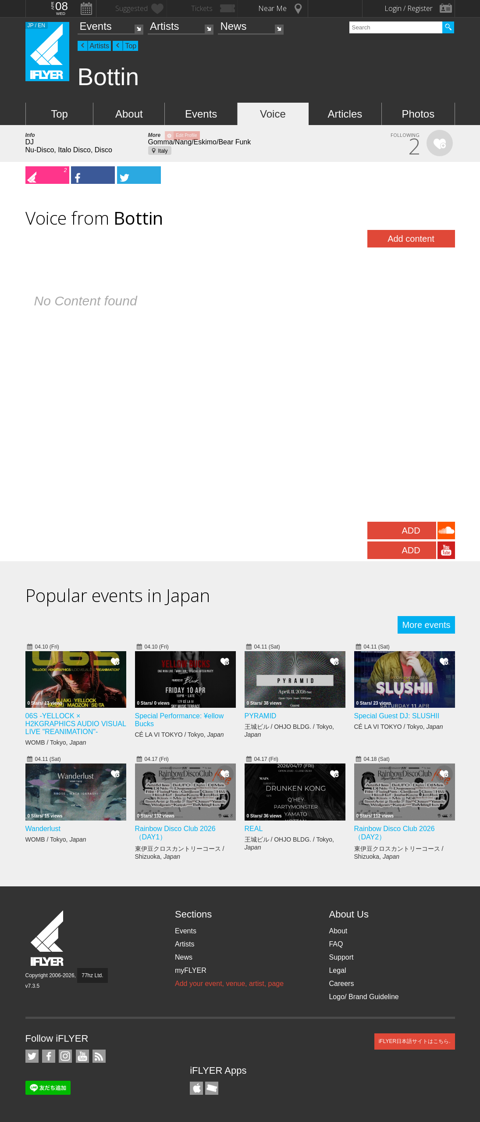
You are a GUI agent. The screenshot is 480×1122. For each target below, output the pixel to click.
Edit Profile (186, 135)
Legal (337, 970)
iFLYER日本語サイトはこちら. (415, 1041)
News (233, 26)
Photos (418, 114)
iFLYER (48, 938)
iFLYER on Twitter (32, 1056)
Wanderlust (42, 828)
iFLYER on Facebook (48, 1056)
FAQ (336, 944)
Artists (164, 26)
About (129, 114)
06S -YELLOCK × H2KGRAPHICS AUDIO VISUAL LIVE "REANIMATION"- (75, 723)
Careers (341, 983)
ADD (411, 530)
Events (96, 26)
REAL (254, 828)
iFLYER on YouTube (82, 1056)
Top (130, 46)
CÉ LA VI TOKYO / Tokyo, (179, 734)
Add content (411, 239)
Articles (345, 114)
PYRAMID (261, 716)
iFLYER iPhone (196, 1088)
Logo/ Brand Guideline (363, 996)
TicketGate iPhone (211, 1088)
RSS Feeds (99, 1056)
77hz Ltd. (92, 975)
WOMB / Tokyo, (55, 742)
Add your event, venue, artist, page (229, 983)
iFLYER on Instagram (65, 1056)
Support (341, 957)
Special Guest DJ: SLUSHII (397, 716)
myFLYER (190, 970)
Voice (273, 114)
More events (426, 625)
